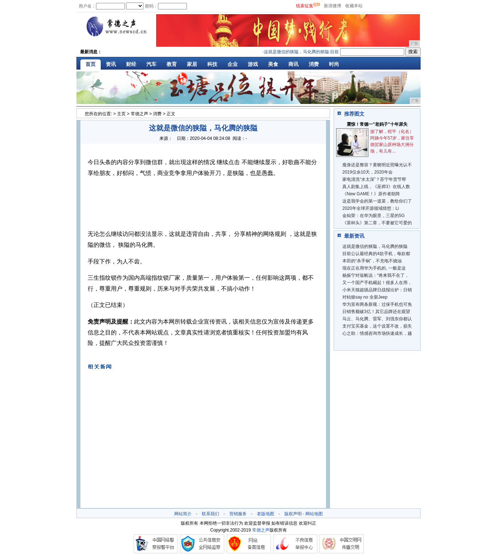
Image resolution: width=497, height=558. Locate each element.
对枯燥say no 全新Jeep (365, 297)
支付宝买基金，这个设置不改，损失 (377, 326)
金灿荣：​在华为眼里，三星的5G (373, 215)
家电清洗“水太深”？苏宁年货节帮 (374, 179)
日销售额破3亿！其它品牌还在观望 (376, 311)
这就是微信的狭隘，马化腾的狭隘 (298, 51)
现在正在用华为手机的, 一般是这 (374, 268)
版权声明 (293, 513)
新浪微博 (332, 5)
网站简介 (183, 513)
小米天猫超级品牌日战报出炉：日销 (377, 289)
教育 (172, 64)
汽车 (151, 64)
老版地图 (265, 513)
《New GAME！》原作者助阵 (371, 193)
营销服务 (238, 513)
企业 (232, 64)
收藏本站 (354, 5)
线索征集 (304, 5)
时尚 (334, 64)
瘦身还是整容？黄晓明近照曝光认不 (377, 164)
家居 (192, 64)
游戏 (253, 64)
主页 (121, 113)
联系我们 (210, 513)
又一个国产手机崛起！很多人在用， (377, 282)
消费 (314, 64)
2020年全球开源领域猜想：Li (370, 208)
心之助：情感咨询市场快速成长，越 (377, 333)
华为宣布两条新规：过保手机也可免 (377, 304)
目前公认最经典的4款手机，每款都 (376, 253)
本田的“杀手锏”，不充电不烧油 (372, 260)
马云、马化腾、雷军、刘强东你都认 (377, 318)
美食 (273, 64)
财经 (131, 64)
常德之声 (139, 113)
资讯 (111, 64)
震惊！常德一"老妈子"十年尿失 (377, 124)
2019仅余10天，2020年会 (367, 172)
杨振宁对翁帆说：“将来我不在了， (375, 275)
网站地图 (314, 513)
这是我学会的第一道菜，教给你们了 (377, 201)
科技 (212, 64)
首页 (90, 64)
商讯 (293, 64)
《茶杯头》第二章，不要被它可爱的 (377, 222)
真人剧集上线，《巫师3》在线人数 (376, 186)
